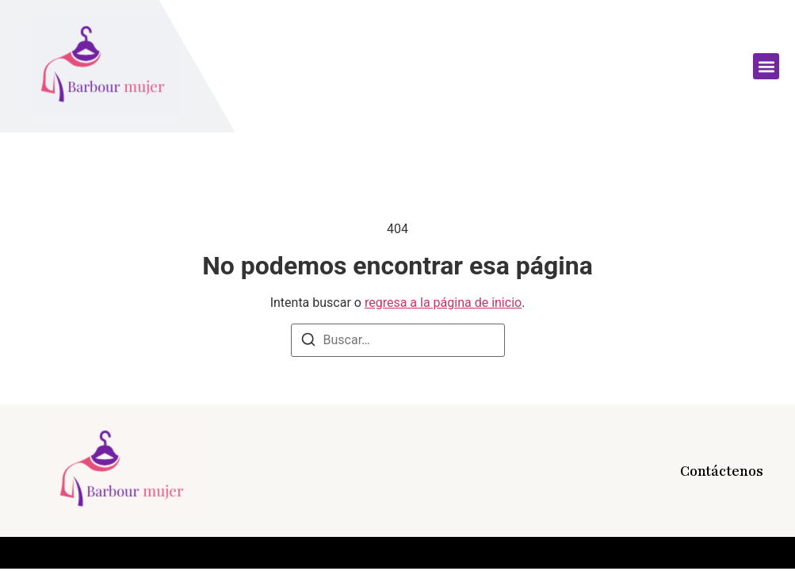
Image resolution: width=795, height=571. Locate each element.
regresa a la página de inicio (443, 302)
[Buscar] (308, 342)
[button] (766, 66)
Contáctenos (721, 471)
